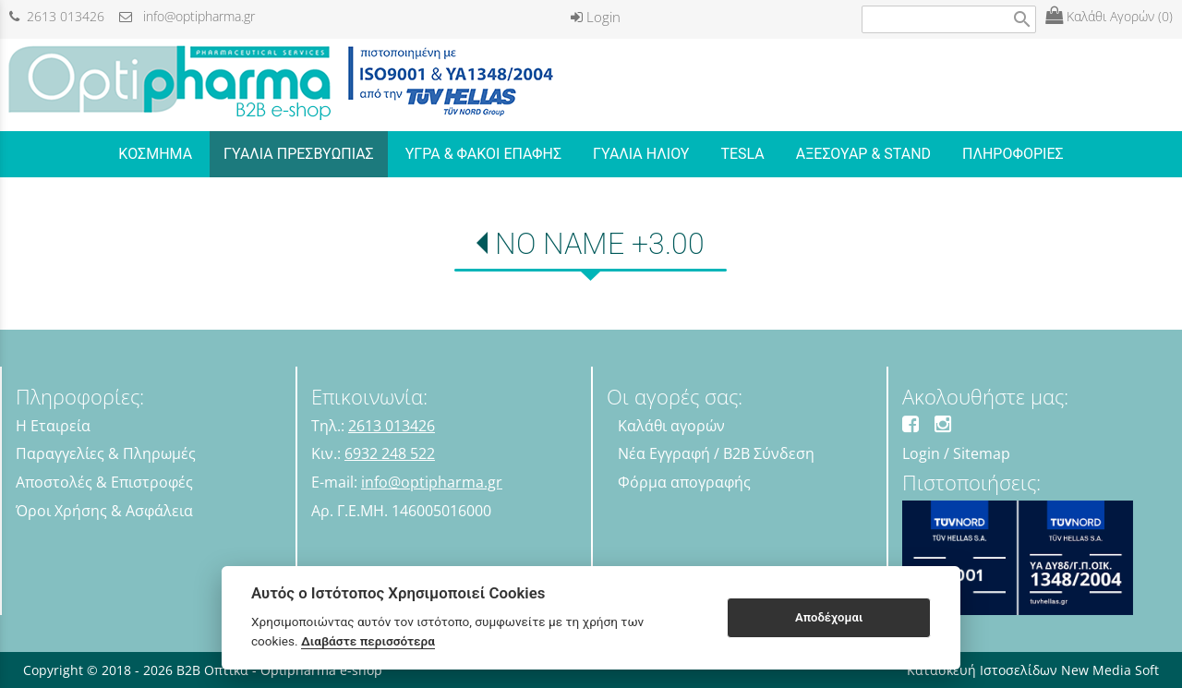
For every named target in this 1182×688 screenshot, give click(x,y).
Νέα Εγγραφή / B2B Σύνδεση (716, 453)
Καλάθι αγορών (671, 426)
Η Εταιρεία (53, 426)
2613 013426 (56, 16)
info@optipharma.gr (187, 16)
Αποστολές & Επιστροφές (104, 482)
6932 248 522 (389, 453)
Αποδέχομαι (828, 617)
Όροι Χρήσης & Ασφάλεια (104, 511)
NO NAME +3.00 (600, 243)
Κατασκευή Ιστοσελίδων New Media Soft (1033, 670)
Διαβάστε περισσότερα (368, 641)
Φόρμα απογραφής (684, 482)
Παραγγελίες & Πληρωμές (106, 453)
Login (596, 16)
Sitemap (981, 453)
